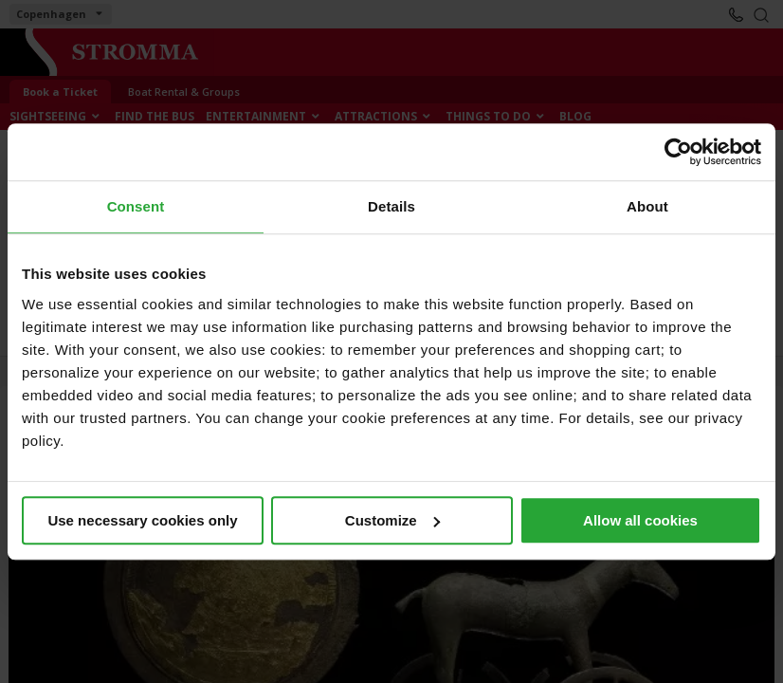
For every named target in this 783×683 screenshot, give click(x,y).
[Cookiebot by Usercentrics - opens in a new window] (678, 152)
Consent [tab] (136, 206)
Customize (392, 520)
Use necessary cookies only (142, 520)
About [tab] (647, 206)
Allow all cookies (640, 520)
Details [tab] (391, 206)
